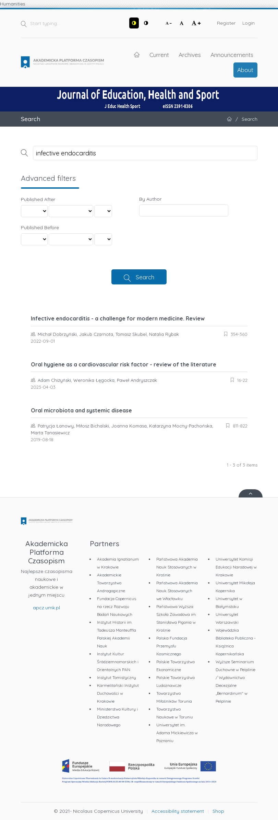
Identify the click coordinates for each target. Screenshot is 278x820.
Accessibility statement (178, 811)
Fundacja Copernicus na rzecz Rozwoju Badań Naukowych (116, 606)
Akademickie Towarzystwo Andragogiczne (111, 582)
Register (226, 23)
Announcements (231, 54)
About (245, 69)
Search (145, 277)
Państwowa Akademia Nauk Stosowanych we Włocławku (177, 590)
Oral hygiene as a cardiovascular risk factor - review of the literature (123, 364)
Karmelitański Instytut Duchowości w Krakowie (118, 693)
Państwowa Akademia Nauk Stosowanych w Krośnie (177, 567)
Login (248, 23)
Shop (218, 811)
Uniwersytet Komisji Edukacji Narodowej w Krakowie (236, 567)
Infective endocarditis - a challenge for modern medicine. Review (118, 318)
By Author (150, 199)
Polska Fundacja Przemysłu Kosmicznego (171, 645)
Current (159, 54)
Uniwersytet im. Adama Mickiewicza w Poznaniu (177, 732)
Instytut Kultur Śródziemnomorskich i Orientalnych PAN (117, 661)
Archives (190, 54)
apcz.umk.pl (46, 608)
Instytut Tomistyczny (116, 677)
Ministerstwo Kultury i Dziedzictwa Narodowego (117, 716)
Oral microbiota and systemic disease (81, 410)
